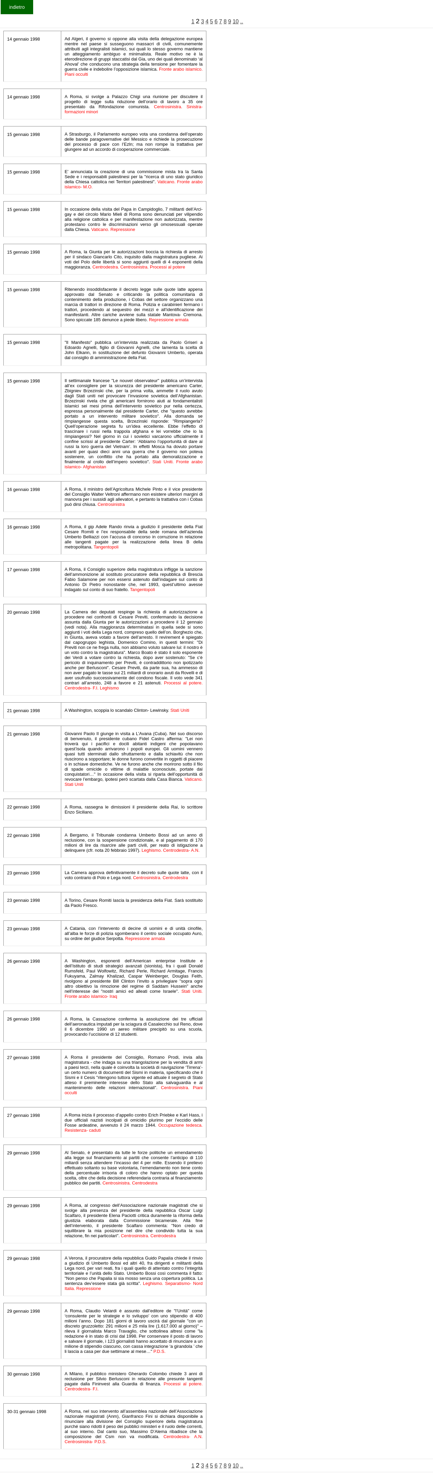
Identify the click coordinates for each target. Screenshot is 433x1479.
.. (241, 21)
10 (236, 21)
